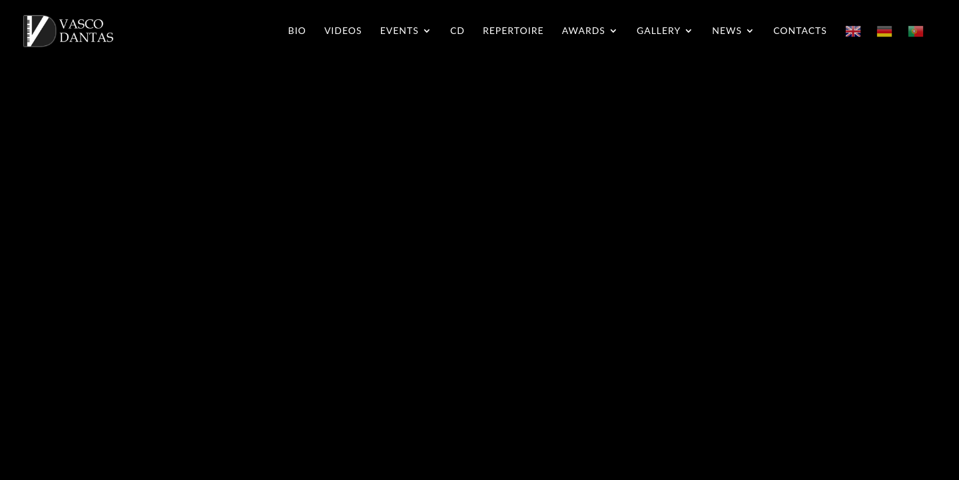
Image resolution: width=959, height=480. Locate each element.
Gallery (659, 31)
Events (399, 31)
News (727, 31)
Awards (583, 31)
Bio (297, 31)
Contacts (800, 31)
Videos (343, 31)
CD (457, 31)
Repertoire (513, 31)
